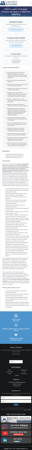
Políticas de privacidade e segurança (17, 382)
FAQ (24, 371)
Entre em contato (16, 354)
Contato (17, 375)
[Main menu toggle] (30, 3)
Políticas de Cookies (16, 384)
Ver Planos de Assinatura (16, 29)
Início (9, 370)
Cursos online (10, 371)
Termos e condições (27, 409)
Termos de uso (17, 385)
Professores (24, 373)
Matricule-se (24, 370)
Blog (10, 373)
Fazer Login (16, 61)
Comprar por (16, 45)
